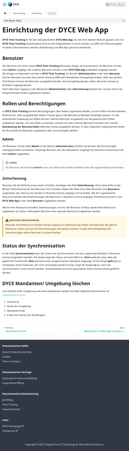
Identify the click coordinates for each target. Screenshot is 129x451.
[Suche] (116, 4)
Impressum (9, 430)
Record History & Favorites (16, 352)
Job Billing (7, 400)
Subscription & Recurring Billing (19, 378)
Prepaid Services (11, 409)
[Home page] (5, 13)
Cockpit (6, 356)
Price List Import (11, 361)
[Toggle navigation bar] (4, 4)
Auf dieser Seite (12, 20)
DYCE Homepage (12, 426)
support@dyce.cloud (13, 295)
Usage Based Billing (13, 383)
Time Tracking (10, 404)
